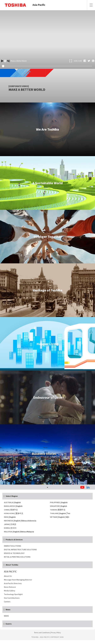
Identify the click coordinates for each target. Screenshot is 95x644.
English (18, 502)
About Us (8, 576)
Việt (67, 517)
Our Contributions (12, 598)
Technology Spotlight (13, 594)
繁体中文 (19, 513)
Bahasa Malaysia (27, 531)
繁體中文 (61, 510)
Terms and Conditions (42, 632)
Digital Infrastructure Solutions (20, 549)
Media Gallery (9, 590)
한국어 (13, 528)
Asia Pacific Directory (13, 583)
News (8, 610)
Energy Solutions (12, 546)
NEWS (6, 616)
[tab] (47, 487)
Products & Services (14, 540)
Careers (7, 601)
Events (9, 624)
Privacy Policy (56, 632)
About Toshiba (12, 565)
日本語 (13, 524)
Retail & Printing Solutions (17, 557)
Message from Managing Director (18, 579)
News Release (10, 587)
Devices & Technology (14, 553)
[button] (47, 487)
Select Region (12, 496)
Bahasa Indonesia (28, 520)
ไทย (68, 513)
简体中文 (14, 510)
